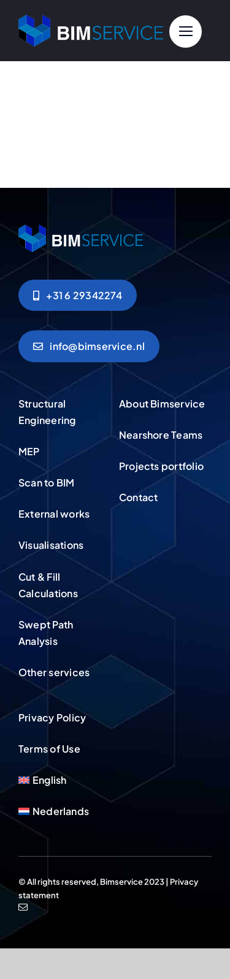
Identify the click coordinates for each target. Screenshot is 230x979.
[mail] (23, 907)
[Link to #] (185, 31)
